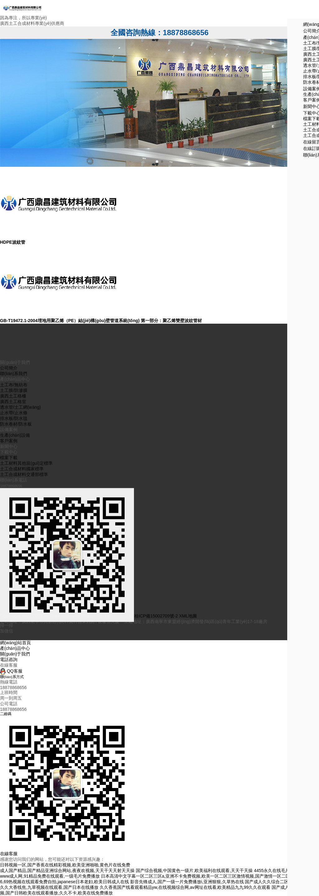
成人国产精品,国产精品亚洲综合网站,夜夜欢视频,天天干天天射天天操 (67, 870)
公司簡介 (8, 509)
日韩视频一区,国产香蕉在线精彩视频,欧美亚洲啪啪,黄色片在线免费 (65, 864)
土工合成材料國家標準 (22, 610)
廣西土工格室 (13, 543)
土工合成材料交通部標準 (24, 615)
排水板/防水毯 (13, 559)
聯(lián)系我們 (13, 515)
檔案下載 (8, 599)
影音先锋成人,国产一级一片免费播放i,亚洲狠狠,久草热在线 (187, 881)
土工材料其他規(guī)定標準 (26, 604)
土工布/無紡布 (13, 526)
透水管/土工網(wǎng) (20, 548)
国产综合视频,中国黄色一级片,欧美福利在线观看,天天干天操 (194, 870)
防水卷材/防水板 (16, 565)
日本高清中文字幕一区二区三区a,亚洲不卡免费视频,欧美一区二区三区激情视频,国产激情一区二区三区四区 (204, 876)
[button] (157, 161)
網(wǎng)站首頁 (15, 642)
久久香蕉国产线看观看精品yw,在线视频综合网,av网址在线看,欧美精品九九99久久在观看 (185, 887)
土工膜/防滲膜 (13, 531)
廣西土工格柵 (13, 537)
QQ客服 (11, 670)
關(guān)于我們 (15, 653)
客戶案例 (8, 582)
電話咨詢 (8, 659)
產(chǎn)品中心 (15, 648)
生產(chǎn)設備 (15, 576)
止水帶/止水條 (13, 554)
